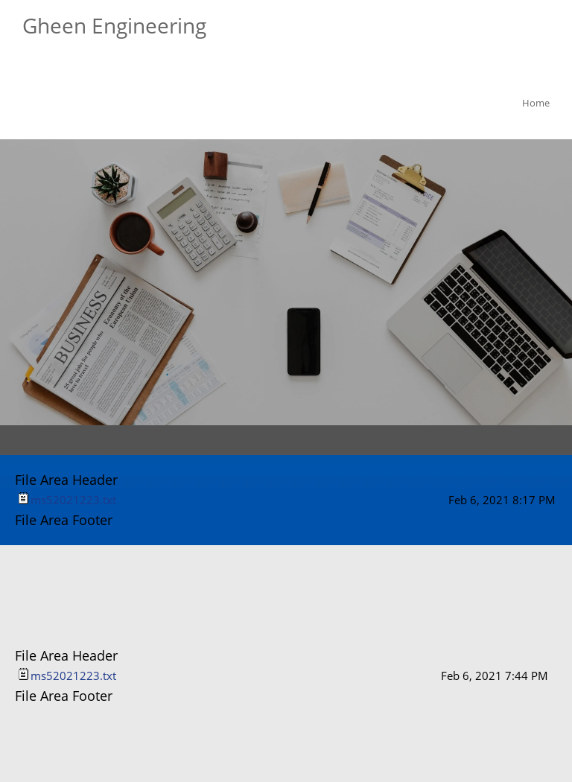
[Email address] (282, 574)
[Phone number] (246, 574)
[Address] (318, 574)
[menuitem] (533, 105)
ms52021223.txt (73, 499)
